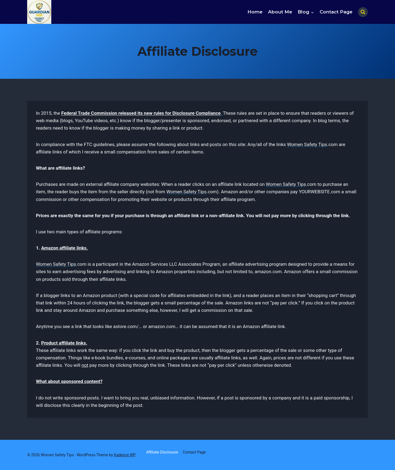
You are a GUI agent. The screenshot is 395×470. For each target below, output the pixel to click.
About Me (280, 12)
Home (255, 12)
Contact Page (336, 12)
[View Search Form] (363, 12)
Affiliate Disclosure (162, 452)
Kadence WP (125, 455)
